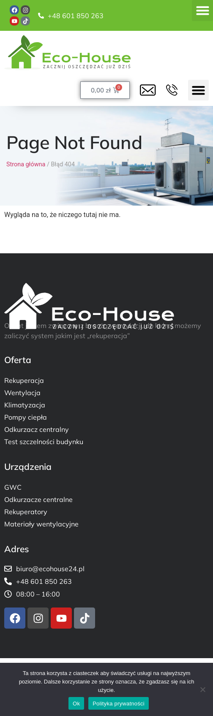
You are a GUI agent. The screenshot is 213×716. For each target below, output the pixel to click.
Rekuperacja (24, 380)
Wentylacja (22, 392)
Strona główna (25, 164)
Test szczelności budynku (43, 441)
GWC (13, 487)
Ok (76, 703)
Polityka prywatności (119, 703)
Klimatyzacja (24, 405)
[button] (202, 10)
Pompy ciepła (25, 417)
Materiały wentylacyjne (41, 524)
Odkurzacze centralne (38, 499)
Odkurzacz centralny (36, 429)
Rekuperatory (25, 511)
